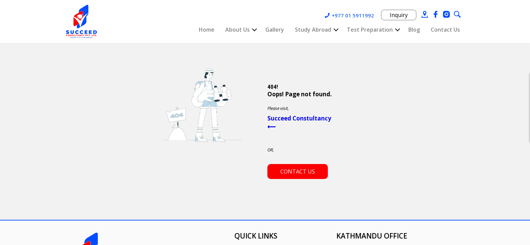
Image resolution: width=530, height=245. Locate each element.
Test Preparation (370, 29)
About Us (237, 29)
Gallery (274, 29)
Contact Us (445, 29)
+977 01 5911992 (353, 15)
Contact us (297, 171)
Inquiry (399, 15)
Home (206, 29)
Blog (414, 29)
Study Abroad (313, 29)
